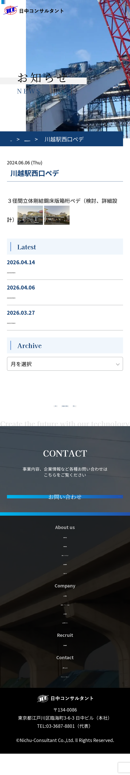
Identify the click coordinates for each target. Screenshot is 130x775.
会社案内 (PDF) (65, 642)
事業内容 (65, 557)
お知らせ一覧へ (65, 410)
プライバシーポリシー (65, 696)
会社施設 (65, 633)
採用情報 (65, 665)
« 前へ (30, 410)
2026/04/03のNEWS (30, 271)
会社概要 (65, 615)
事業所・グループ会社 (65, 624)
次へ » (99, 410)
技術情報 (65, 584)
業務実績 (65, 566)
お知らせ (65, 593)
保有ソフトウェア (65, 575)
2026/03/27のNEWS (30, 321)
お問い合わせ (65, 687)
